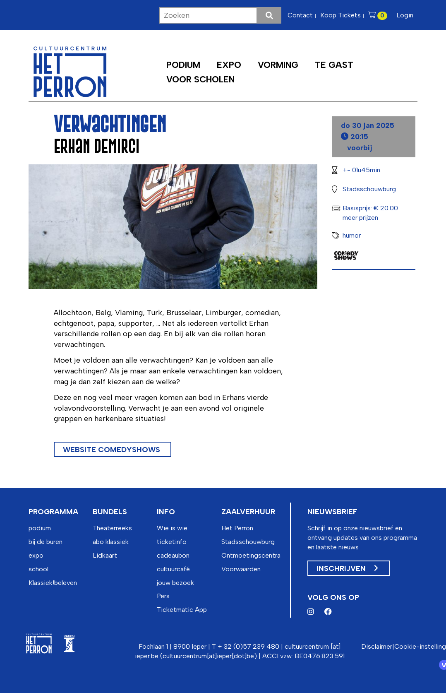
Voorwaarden (241, 569)
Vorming (278, 65)
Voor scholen (200, 79)
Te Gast (334, 65)
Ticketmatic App (182, 610)
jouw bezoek (175, 583)
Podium (183, 65)
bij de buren (45, 542)
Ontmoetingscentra (251, 555)
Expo (229, 65)
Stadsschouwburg (248, 542)
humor (352, 235)
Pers (163, 596)
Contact (300, 15)
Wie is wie (172, 528)
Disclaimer (376, 646)
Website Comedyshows (112, 449)
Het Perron (237, 528)
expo (36, 555)
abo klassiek (111, 542)
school (38, 569)
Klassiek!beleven (53, 583)
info (166, 511)
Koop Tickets (340, 15)
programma (53, 511)
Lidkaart (105, 555)
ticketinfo (172, 542)
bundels (110, 511)
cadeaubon (173, 555)
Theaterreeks (112, 528)
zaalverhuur (248, 511)
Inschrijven (347, 568)
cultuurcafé (173, 569)
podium (40, 528)
